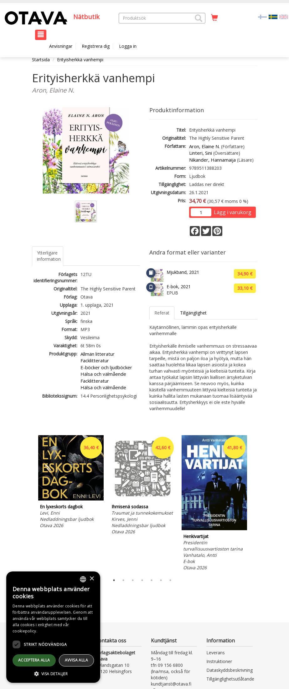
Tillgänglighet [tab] (193, 313)
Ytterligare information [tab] (49, 256)
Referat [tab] (161, 313)
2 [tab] (123, 580)
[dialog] (53, 627)
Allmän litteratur (97, 354)
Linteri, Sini (200, 153)
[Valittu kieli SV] (273, 16)
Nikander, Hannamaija (212, 160)
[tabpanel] (71, 482)
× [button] (91, 578)
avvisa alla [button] (76, 660)
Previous (30, 503)
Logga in (128, 46)
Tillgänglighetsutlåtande (230, 679)
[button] (198, 18)
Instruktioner (219, 661)
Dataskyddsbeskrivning (229, 670)
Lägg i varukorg (232, 212)
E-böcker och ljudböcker (106, 367)
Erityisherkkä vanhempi (80, 60)
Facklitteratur (94, 360)
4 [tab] (142, 580)
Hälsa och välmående (103, 374)
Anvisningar (60, 46)
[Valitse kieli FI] (262, 16)
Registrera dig (96, 46)
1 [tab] (114, 580)
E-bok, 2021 (179, 286)
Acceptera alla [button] (34, 660)
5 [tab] (151, 580)
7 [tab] (170, 580)
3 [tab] (133, 580)
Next (254, 503)
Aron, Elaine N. (204, 146)
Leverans (215, 653)
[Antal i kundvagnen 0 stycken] (214, 18)
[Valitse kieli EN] (283, 16)
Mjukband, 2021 (183, 272)
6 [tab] (161, 580)
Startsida (41, 60)
